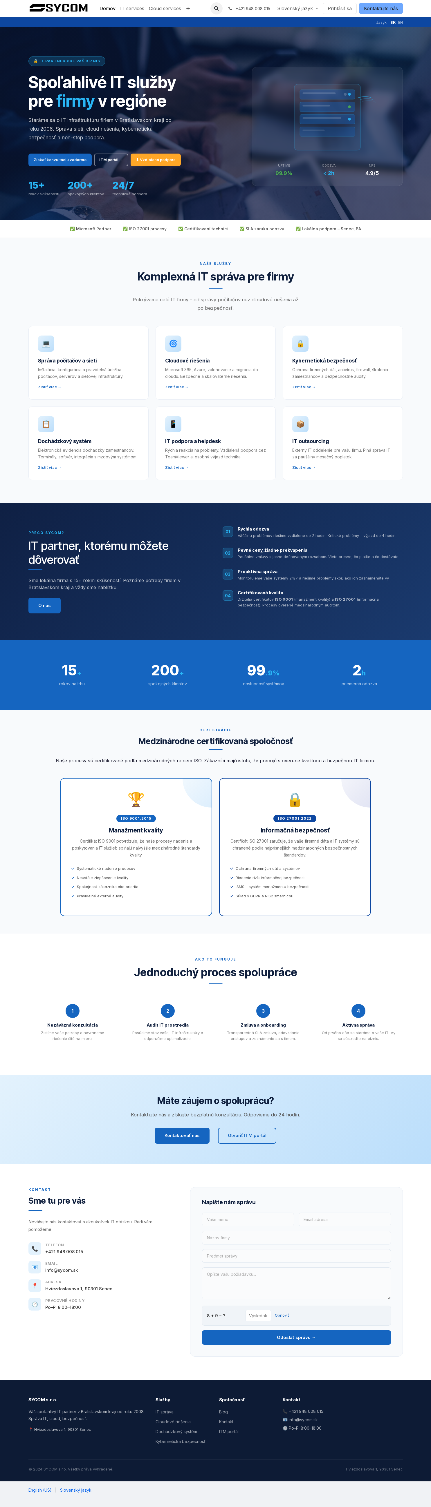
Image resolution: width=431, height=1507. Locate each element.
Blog (223, 1411)
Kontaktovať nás (182, 1135)
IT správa (165, 1411)
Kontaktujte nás (381, 8)
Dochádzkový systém (176, 1431)
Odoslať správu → (296, 1337)
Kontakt (226, 1421)
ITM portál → (111, 159)
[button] (216, 8)
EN (400, 22)
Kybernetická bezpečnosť (180, 1441)
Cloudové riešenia (173, 1421)
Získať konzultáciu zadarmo (60, 159)
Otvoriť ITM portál (247, 1135)
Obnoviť (282, 1315)
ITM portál (229, 1431)
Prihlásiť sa (340, 8)
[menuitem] (107, 8)
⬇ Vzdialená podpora (156, 159)
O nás (44, 605)
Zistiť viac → (50, 387)
